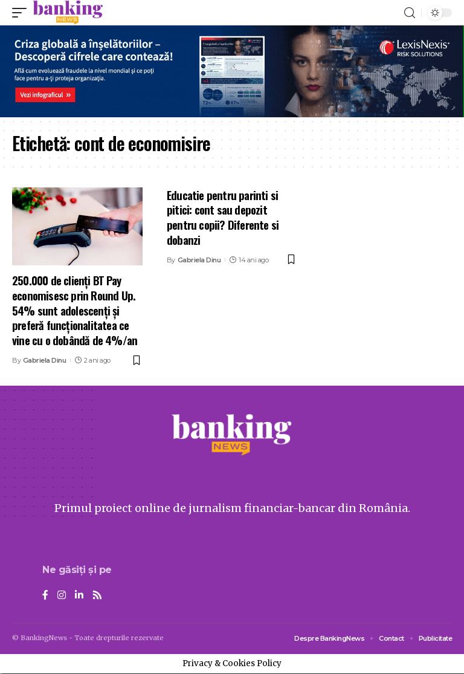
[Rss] (97, 595)
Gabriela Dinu (44, 360)
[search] (409, 13)
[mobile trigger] (22, 12)
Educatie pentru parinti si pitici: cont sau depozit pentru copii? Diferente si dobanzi (223, 217)
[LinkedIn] (79, 595)
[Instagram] (61, 595)
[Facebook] (45, 595)
